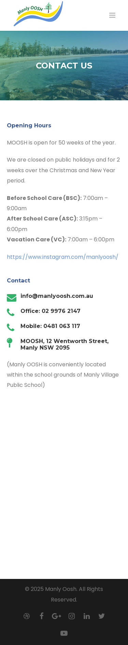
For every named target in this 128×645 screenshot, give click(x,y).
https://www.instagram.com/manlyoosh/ (62, 257)
